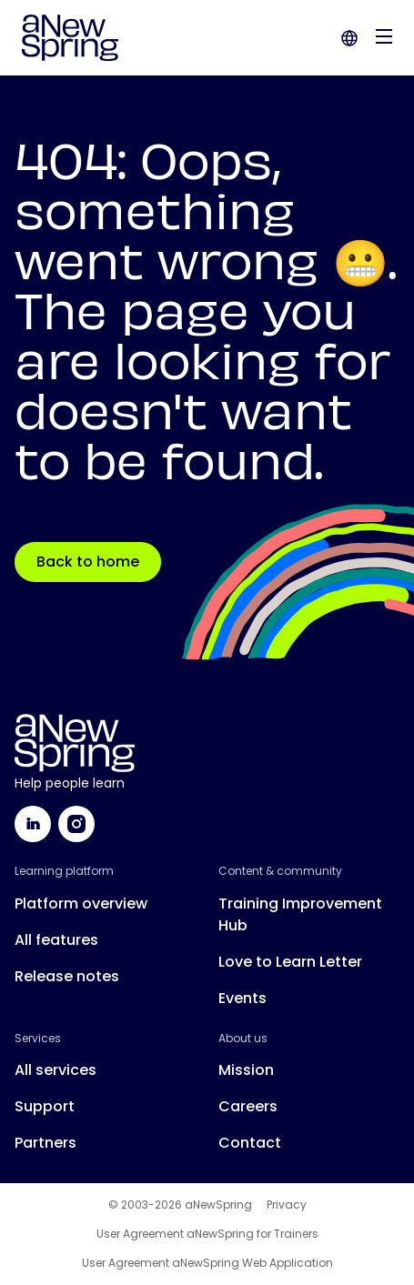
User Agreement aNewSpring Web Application (207, 1263)
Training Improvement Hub (300, 914)
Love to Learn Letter (290, 961)
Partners (45, 1142)
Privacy (287, 1205)
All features (56, 939)
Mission (246, 1069)
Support (45, 1106)
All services (55, 1069)
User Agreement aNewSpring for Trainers (207, 1234)
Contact (249, 1142)
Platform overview (81, 903)
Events (242, 998)
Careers (248, 1106)
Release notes (67, 976)
